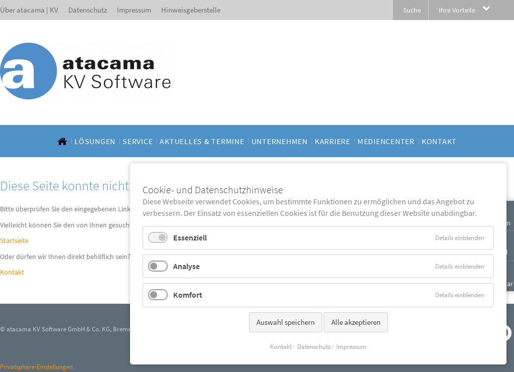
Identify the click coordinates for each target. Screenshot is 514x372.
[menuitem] (62, 141)
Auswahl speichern (285, 322)
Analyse (186, 266)
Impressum (351, 346)
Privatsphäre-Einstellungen (36, 366)
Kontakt (12, 272)
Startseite (14, 240)
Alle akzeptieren (355, 322)
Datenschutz (314, 346)
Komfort (187, 295)
